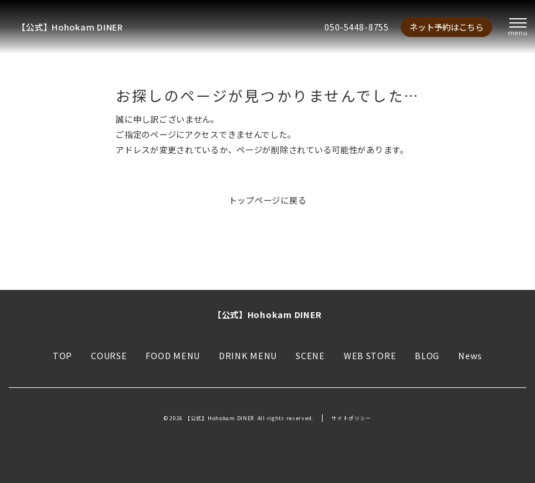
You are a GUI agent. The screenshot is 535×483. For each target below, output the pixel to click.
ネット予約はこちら (446, 27)
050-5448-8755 (356, 27)
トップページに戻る (268, 200)
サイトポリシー (351, 418)
